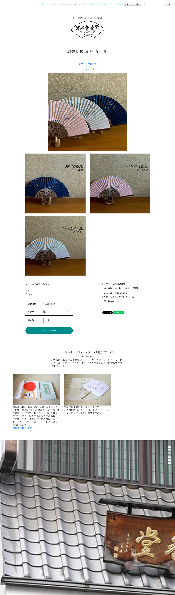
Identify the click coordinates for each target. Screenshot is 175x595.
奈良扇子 (92, 63)
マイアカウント (81, 4)
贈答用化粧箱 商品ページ (26, 428)
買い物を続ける (111, 301)
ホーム (82, 63)
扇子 (87, 69)
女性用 (96, 69)
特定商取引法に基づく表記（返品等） (122, 288)
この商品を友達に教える (115, 293)
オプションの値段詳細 (114, 284)
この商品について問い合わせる (119, 297)
